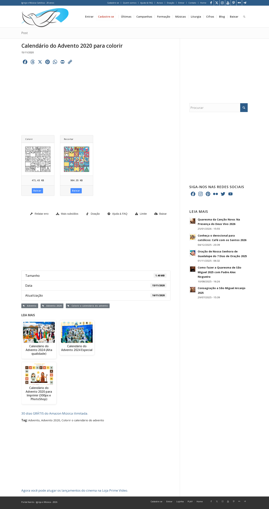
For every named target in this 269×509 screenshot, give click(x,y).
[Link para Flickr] (239, 3)
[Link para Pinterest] (233, 3)
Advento (29, 305)
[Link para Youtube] (228, 3)
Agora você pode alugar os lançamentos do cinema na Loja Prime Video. (74, 490)
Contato (192, 2)
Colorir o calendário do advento (88, 305)
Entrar (181, 2)
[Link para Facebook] (211, 3)
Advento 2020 (52, 305)
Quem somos (129, 2)
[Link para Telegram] (245, 3)
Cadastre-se (113, 2)
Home (203, 2)
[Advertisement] (95, 95)
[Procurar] (244, 16)
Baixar (37, 190)
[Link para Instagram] (222, 3)
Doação (170, 2)
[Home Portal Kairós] (45, 16)
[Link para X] (216, 3)
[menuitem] (113, 3)
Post (24, 33)
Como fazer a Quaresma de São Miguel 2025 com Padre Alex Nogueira (219, 272)
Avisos (160, 2)
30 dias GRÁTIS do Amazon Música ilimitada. (54, 413)
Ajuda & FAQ (146, 2)
